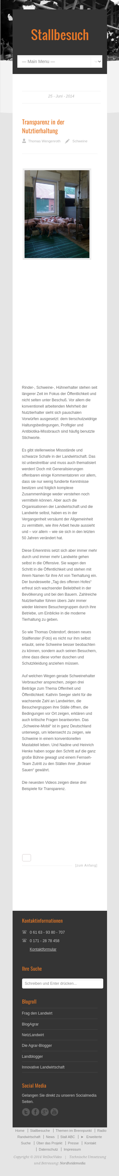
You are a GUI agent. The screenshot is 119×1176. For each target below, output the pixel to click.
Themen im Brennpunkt (74, 1130)
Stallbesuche (40, 1130)
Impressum (72, 1149)
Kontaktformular (43, 949)
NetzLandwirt (33, 1035)
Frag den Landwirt (37, 1013)
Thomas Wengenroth (44, 141)
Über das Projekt (49, 1143)
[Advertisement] (60, 320)
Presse (73, 1143)
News (50, 1137)
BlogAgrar (30, 1024)
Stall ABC (67, 1137)
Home (19, 1130)
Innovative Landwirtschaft (43, 1067)
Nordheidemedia (72, 1163)
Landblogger (32, 1056)
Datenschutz (48, 1149)
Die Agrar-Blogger (37, 1045)
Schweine (80, 141)
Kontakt (90, 1143)
